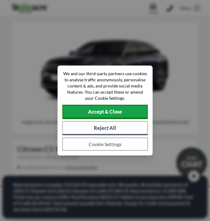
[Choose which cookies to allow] (105, 144)
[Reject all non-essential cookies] (105, 128)
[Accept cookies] (105, 112)
